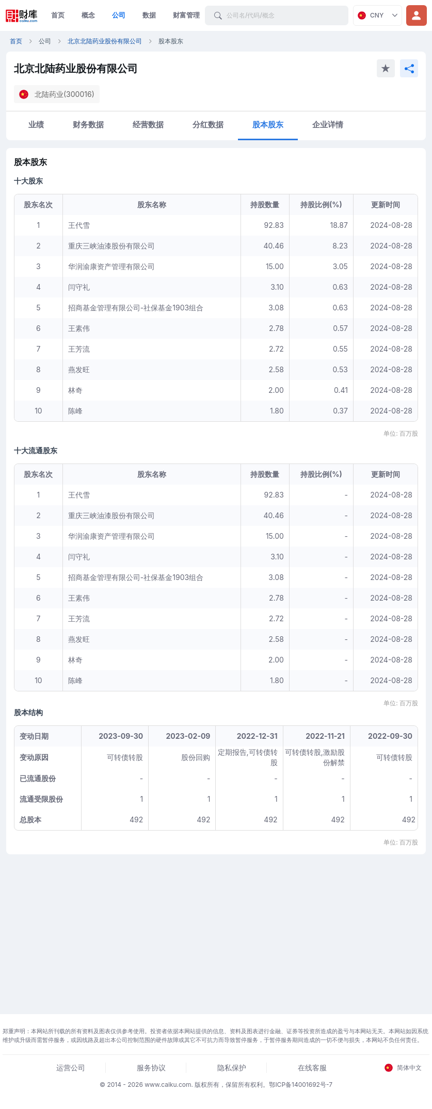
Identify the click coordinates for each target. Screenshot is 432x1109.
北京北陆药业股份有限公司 (105, 41)
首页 (58, 15)
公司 (118, 15)
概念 (88, 15)
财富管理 (186, 15)
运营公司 (70, 1067)
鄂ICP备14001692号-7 (300, 1084)
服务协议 (151, 1067)
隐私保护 (231, 1067)
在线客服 (312, 1067)
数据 (149, 15)
